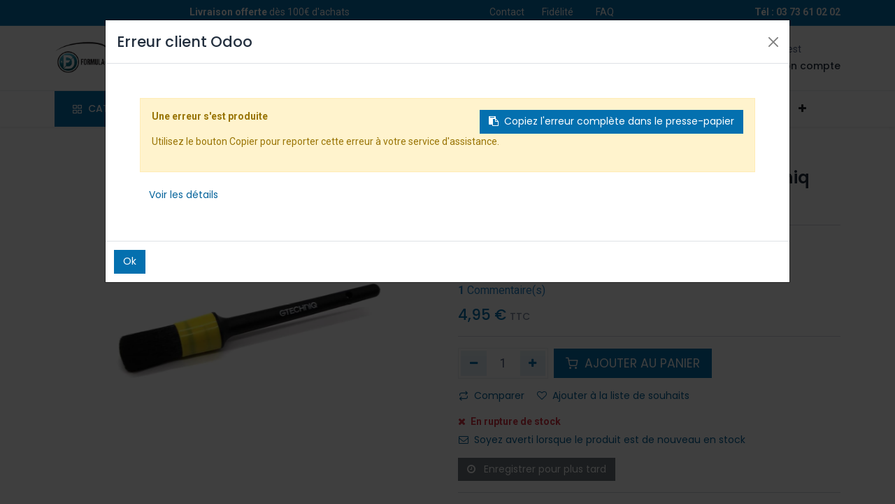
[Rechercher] (352, 58)
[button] (802, 109)
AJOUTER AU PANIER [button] (633, 363)
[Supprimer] (474, 363)
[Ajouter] (533, 363)
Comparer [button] (491, 395)
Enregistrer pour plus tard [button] (536, 469)
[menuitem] (218, 109)
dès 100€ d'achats (269, 12)
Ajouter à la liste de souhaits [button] (613, 395)
